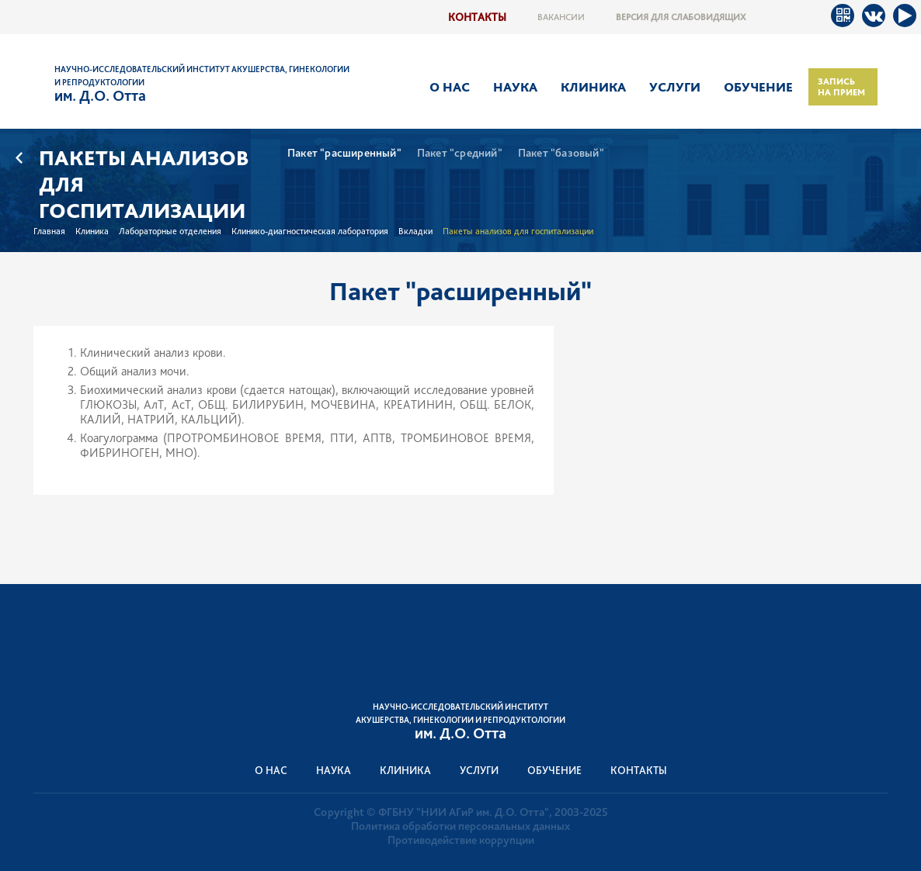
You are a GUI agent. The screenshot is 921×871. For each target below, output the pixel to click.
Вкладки (415, 231)
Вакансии (561, 17)
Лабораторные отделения (170, 231)
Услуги (674, 87)
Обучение (758, 87)
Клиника (593, 87)
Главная (49, 231)
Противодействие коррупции (461, 840)
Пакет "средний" (459, 153)
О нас (449, 87)
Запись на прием (841, 87)
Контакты (477, 16)
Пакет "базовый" (561, 153)
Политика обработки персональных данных (460, 826)
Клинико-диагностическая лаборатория (309, 231)
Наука (515, 87)
